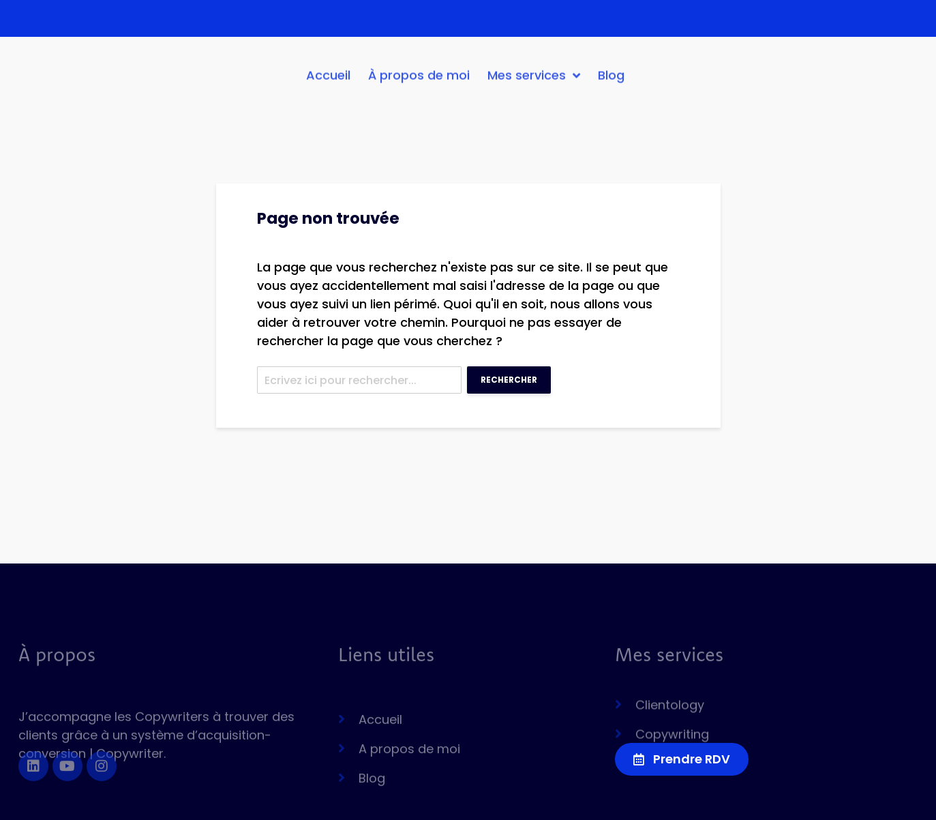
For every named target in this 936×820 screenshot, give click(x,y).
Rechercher (509, 379)
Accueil (328, 80)
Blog (611, 80)
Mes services (533, 80)
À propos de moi (419, 80)
